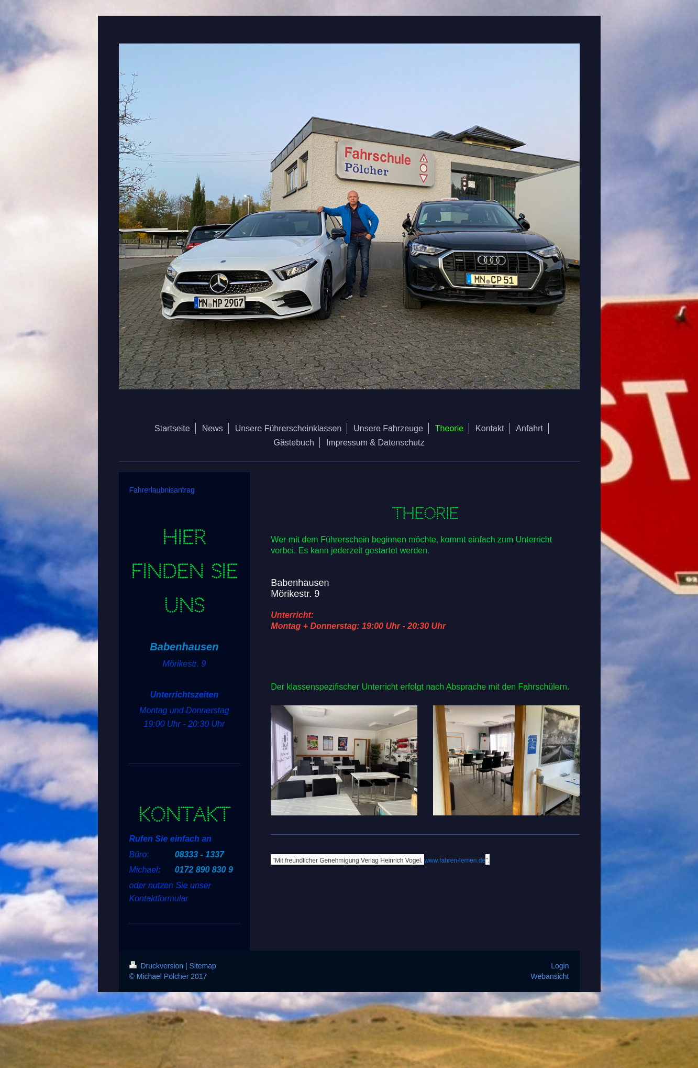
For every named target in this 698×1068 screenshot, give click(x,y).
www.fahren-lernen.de (454, 860)
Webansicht (550, 976)
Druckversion (157, 966)
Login (560, 966)
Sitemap (203, 966)
